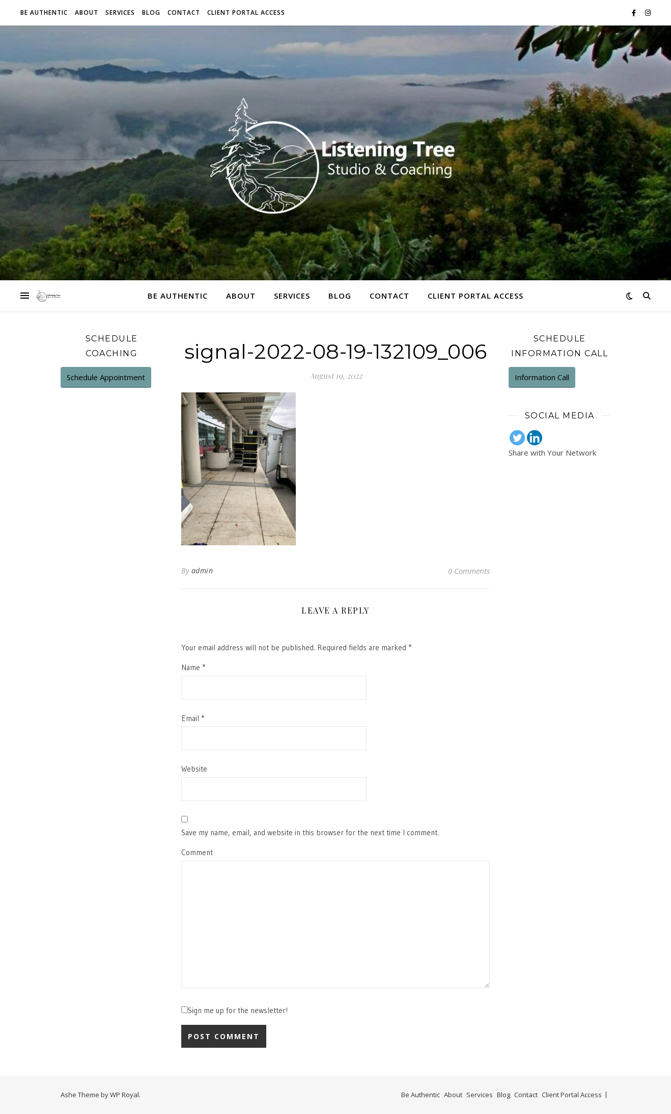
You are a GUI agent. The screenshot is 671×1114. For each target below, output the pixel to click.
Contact (183, 12)
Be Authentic (44, 12)
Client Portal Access (246, 12)
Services (120, 12)
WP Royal (124, 1094)
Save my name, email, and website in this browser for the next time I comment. (310, 832)
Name (193, 667)
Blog (151, 12)
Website (194, 769)
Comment (197, 852)
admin (202, 570)
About (86, 12)
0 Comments (469, 571)
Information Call (542, 377)
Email (192, 718)
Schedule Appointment (106, 377)
